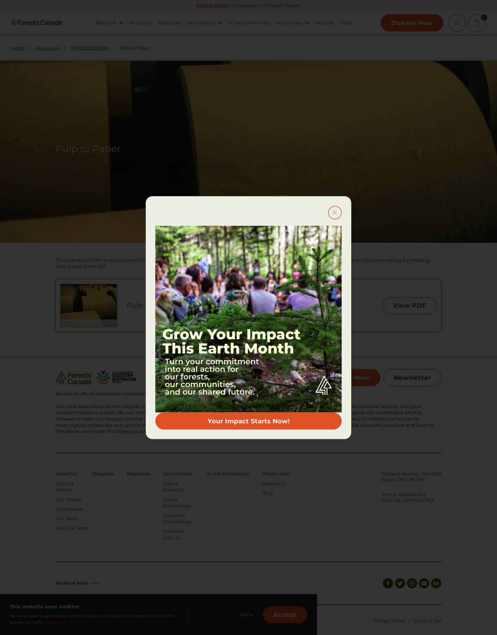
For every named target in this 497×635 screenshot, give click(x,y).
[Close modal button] (335, 212)
